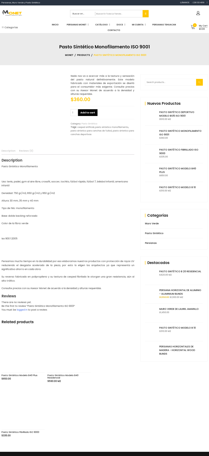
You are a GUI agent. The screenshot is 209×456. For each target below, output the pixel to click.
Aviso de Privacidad (148, 416)
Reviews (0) (26, 151)
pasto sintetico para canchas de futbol (91, 130)
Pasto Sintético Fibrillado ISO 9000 (111, 374)
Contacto (143, 434)
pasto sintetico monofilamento (111, 127)
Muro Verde (152, 223)
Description (8, 151)
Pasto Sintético (89, 123)
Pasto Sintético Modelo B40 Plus (19, 374)
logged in (22, 309)
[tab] (8, 151)
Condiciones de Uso (149, 428)
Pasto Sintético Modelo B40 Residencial (62, 375)
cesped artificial (85, 127)
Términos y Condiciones (150, 422)
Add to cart (87, 112)
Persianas (151, 243)
